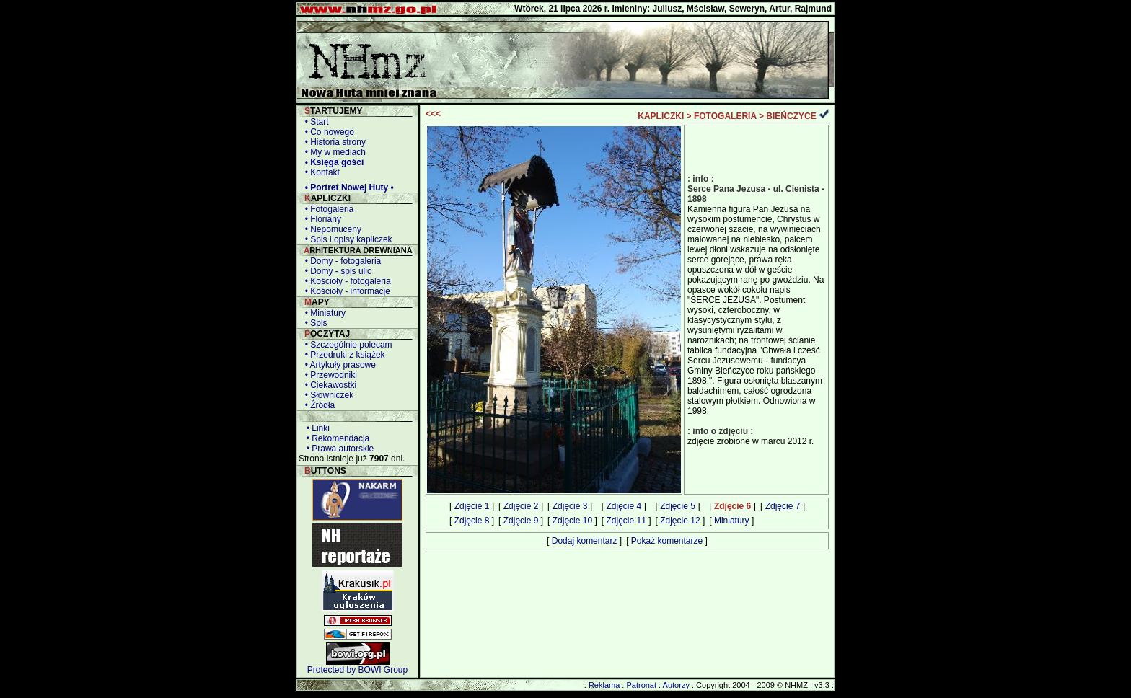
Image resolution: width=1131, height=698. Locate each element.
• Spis (313, 323)
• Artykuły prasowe (338, 365)
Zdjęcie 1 (472, 506)
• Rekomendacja (335, 438)
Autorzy (676, 685)
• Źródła (317, 405)
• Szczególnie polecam (346, 345)
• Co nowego (327, 132)
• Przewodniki (328, 375)
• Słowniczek (326, 395)
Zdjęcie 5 (677, 506)
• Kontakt (320, 172)
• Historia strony (333, 142)
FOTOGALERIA (725, 116)
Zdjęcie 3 (570, 506)
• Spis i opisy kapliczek (346, 239)
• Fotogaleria (326, 209)
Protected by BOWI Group (357, 670)
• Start (314, 122)
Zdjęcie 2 (521, 506)
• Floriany (320, 219)
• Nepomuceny (330, 229)
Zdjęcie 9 (521, 521)
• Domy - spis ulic (335, 271)
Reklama (604, 685)
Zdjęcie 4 (623, 506)
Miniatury (731, 521)
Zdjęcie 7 (783, 506)
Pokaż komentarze (667, 541)
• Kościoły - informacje (345, 291)
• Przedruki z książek (342, 355)
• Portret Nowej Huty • (347, 187)
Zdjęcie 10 (572, 521)
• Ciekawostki (328, 385)
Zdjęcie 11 (626, 521)
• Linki (316, 428)
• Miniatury (323, 313)
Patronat (641, 685)
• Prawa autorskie (338, 448)
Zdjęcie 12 (680, 521)
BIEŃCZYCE (791, 116)
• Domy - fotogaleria (340, 261)
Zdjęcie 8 (472, 521)
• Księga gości (332, 162)
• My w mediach (333, 152)
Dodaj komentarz (584, 541)
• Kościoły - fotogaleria (345, 281)
